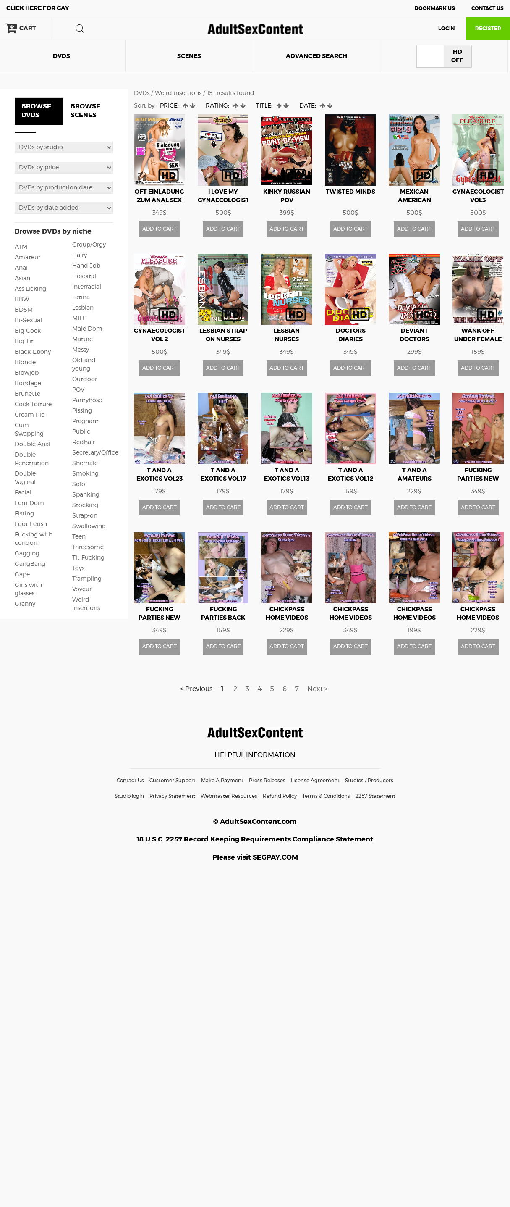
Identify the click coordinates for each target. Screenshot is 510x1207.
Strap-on (84, 516)
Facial (23, 493)
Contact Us (487, 8)
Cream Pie (29, 415)
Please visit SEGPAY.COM (255, 857)
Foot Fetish (31, 524)
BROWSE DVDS (36, 110)
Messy (80, 350)
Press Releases (267, 780)
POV (78, 390)
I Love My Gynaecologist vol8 (223, 200)
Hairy (79, 255)
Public (81, 432)
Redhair (83, 442)
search (79, 28)
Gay (37, 8)
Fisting (24, 514)
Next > (317, 689)
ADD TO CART (159, 228)
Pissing (82, 411)
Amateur (27, 257)
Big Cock (28, 331)
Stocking (85, 505)
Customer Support (172, 780)
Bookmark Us (435, 8)
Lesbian (83, 308)
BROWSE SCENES (85, 110)
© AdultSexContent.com (255, 821)
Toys (78, 568)
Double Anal (32, 444)
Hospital (84, 276)
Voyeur (82, 589)
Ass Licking (30, 289)
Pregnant (85, 421)
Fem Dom (29, 503)
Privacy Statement (172, 796)
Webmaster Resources (229, 796)
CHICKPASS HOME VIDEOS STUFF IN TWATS (414, 618)
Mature (82, 339)
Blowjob (27, 373)
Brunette (27, 394)
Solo (78, 484)
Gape (22, 575)
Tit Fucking (88, 558)
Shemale (85, 463)
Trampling (87, 579)
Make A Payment (222, 780)
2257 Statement (375, 796)
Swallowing (89, 526)
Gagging (27, 554)
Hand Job (86, 266)
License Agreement (315, 780)
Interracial (86, 287)
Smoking (85, 474)
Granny (25, 604)
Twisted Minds (350, 192)
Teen (79, 537)
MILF (79, 318)
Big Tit (24, 341)
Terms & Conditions (326, 796)
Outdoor (84, 379)
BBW (22, 299)
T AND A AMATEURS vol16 (415, 479)
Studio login (129, 796)
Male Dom (87, 329)
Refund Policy (280, 796)
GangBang (30, 564)
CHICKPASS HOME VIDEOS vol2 (351, 618)
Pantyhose (87, 400)
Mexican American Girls (414, 200)
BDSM (24, 310)
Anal (21, 268)
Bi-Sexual (28, 320)
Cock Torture (33, 405)
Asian (22, 278)
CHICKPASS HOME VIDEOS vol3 (287, 618)
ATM (21, 247)
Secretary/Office (95, 453)
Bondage (28, 384)
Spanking (85, 495)
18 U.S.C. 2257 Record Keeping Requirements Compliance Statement (255, 839)
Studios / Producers (369, 780)
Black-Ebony (33, 352)
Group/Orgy (89, 245)
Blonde (25, 363)
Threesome (88, 547)
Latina (81, 297)
